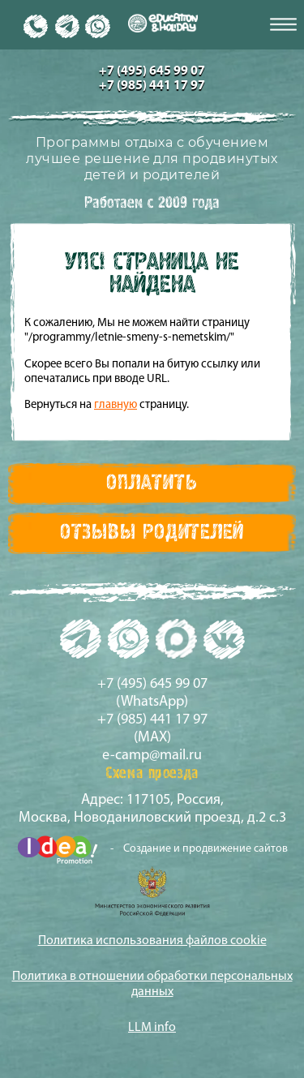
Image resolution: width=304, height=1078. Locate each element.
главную (115, 405)
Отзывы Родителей (152, 533)
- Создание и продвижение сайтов (152, 849)
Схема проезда (152, 774)
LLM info (152, 1027)
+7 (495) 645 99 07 (152, 71)
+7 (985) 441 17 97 (152, 85)
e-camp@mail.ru (152, 755)
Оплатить (151, 483)
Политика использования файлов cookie (152, 940)
